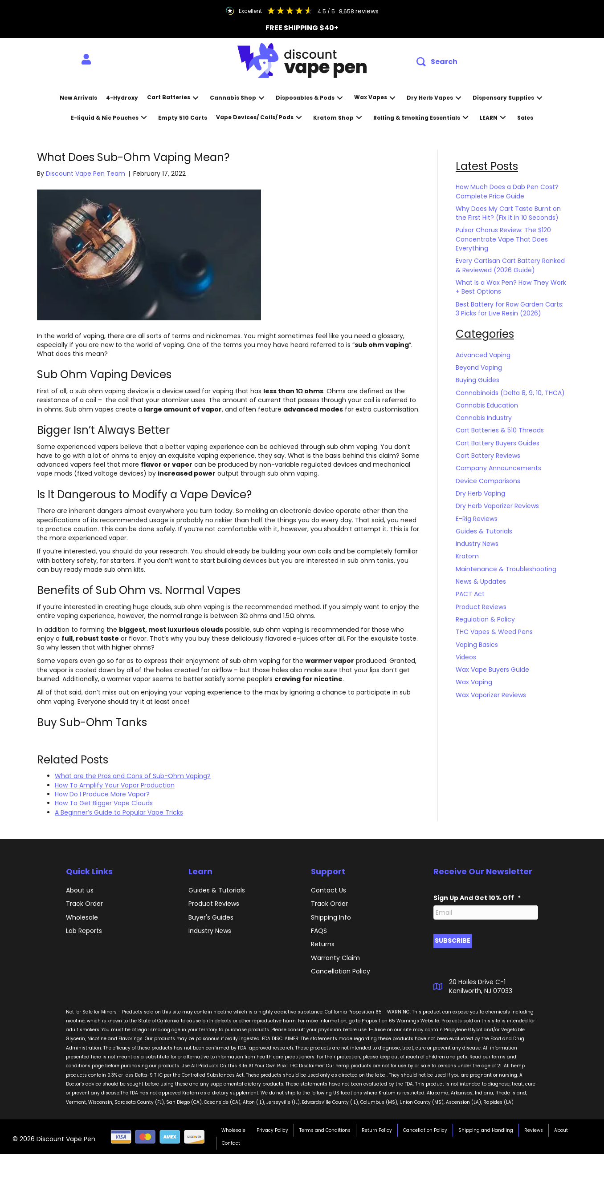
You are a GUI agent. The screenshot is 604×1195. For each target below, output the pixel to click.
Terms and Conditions (325, 1130)
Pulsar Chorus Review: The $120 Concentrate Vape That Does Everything (503, 239)
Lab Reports (84, 930)
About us (80, 890)
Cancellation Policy (425, 1130)
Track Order (84, 903)
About (561, 1130)
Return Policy (377, 1130)
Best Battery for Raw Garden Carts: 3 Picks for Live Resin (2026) (509, 309)
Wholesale (82, 917)
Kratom (467, 556)
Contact (231, 1143)
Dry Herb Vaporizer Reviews (497, 505)
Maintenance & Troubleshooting (506, 569)
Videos (466, 657)
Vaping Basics (477, 644)
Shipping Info (331, 917)
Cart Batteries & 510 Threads (500, 430)
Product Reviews (481, 606)
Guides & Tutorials (484, 531)
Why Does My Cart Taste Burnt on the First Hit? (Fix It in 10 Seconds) (508, 213)
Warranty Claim (335, 957)
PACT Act (470, 593)
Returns (323, 944)
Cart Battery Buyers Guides (497, 443)
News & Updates (481, 581)
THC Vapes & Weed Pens (494, 631)
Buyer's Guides (210, 917)
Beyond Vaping (479, 367)
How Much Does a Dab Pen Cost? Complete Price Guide (507, 191)
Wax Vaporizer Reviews (491, 694)
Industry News (477, 543)
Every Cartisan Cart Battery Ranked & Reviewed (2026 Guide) (510, 265)
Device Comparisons (488, 480)
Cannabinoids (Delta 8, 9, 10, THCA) (510, 392)
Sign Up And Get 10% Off (477, 898)
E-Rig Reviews (477, 518)
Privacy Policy (272, 1130)
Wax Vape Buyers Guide (492, 669)
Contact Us (328, 890)
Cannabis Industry (484, 417)
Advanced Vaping (483, 355)
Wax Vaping (474, 682)
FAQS (319, 930)
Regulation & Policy (485, 619)
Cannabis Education (487, 405)
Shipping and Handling (485, 1130)
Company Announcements (498, 468)
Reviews (533, 1130)
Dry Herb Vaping (480, 493)
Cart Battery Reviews (488, 455)
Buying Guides (477, 379)
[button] (437, 62)
